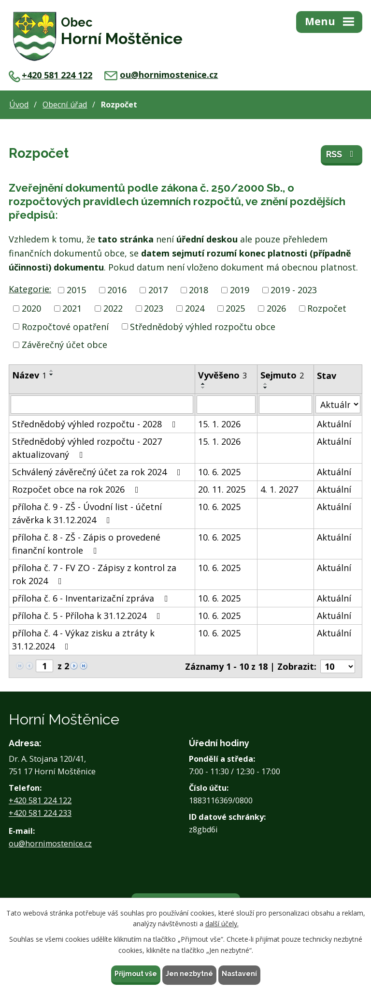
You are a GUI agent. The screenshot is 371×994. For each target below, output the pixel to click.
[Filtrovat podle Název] (102, 404)
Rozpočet (326, 308)
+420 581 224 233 (40, 813)
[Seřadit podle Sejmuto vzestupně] (265, 384)
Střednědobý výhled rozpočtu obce (202, 326)
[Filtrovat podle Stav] (337, 404)
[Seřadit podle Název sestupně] (51, 375)
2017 (158, 290)
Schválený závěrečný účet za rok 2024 (98, 472)
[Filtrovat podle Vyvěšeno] (226, 404)
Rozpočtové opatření (65, 326)
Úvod (19, 104)
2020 (31, 308)
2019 (239, 290)
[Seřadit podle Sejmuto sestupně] (265, 388)
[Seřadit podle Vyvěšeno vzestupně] (203, 384)
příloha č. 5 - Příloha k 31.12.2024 (88, 615)
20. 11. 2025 (221, 489)
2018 (198, 290)
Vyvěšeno (222, 375)
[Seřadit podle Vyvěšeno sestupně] (203, 388)
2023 (153, 308)
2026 (276, 308)
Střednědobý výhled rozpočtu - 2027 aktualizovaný (87, 448)
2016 (117, 290)
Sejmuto (282, 375)
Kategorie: (30, 289)
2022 (113, 308)
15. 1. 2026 (219, 424)
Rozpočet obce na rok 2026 (77, 489)
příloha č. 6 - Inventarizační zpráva (92, 598)
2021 (72, 308)
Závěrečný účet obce (64, 344)
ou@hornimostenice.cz (161, 74)
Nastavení (239, 974)
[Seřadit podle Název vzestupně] (51, 371)
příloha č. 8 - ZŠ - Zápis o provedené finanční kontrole (86, 543)
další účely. (222, 924)
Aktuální (334, 424)
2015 (76, 290)
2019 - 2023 (294, 290)
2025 (235, 308)
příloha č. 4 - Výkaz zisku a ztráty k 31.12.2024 (83, 639)
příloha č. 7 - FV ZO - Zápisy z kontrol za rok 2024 (94, 574)
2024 (194, 308)
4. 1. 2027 (279, 489)
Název (29, 375)
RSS (341, 154)
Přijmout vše (135, 974)
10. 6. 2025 (219, 472)
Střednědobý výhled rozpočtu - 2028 (96, 424)
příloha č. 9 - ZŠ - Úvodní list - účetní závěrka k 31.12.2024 (87, 513)
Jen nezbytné (189, 974)
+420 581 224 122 (50, 75)
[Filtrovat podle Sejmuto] (286, 404)
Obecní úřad (65, 104)
